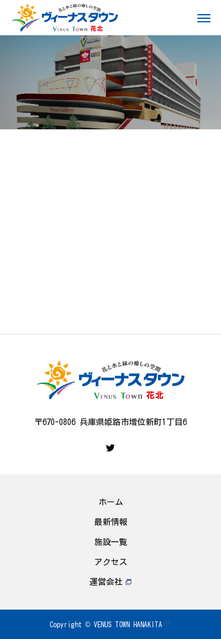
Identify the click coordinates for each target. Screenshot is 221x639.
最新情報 (110, 522)
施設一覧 (110, 542)
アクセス (110, 562)
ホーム (110, 502)
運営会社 (110, 582)
